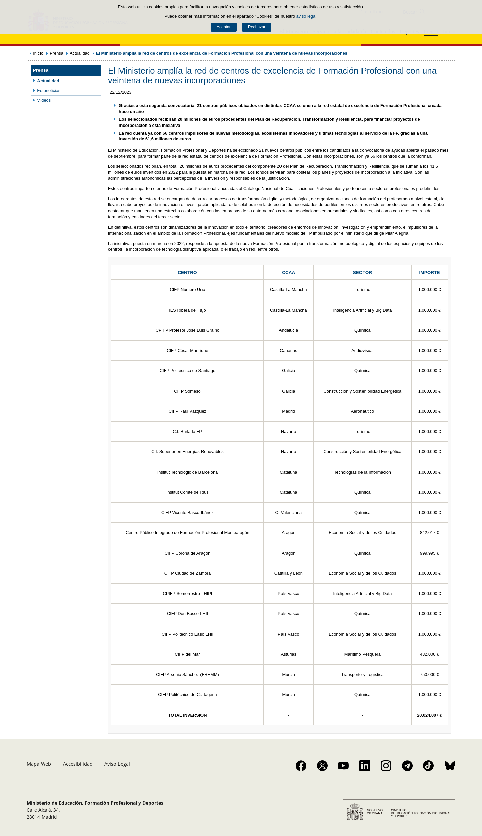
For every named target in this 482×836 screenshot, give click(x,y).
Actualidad (80, 53)
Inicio (38, 53)
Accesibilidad (78, 763)
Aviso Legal (117, 763)
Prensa (56, 53)
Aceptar (224, 27)
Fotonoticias (48, 90)
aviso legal (306, 16)
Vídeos (44, 100)
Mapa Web (39, 763)
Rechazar (256, 27)
